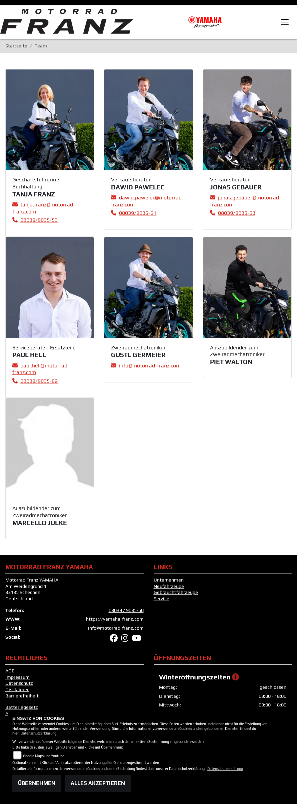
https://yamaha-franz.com (115, 619)
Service (161, 598)
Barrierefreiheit (22, 695)
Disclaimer (17, 689)
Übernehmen (36, 783)
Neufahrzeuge (169, 586)
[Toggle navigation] (285, 22)
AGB (10, 670)
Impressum (17, 677)
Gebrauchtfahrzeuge (176, 592)
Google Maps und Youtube (43, 756)
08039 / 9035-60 (126, 610)
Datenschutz (19, 683)
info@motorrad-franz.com (116, 628)
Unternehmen (169, 580)
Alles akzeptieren (98, 783)
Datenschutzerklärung (38, 733)
